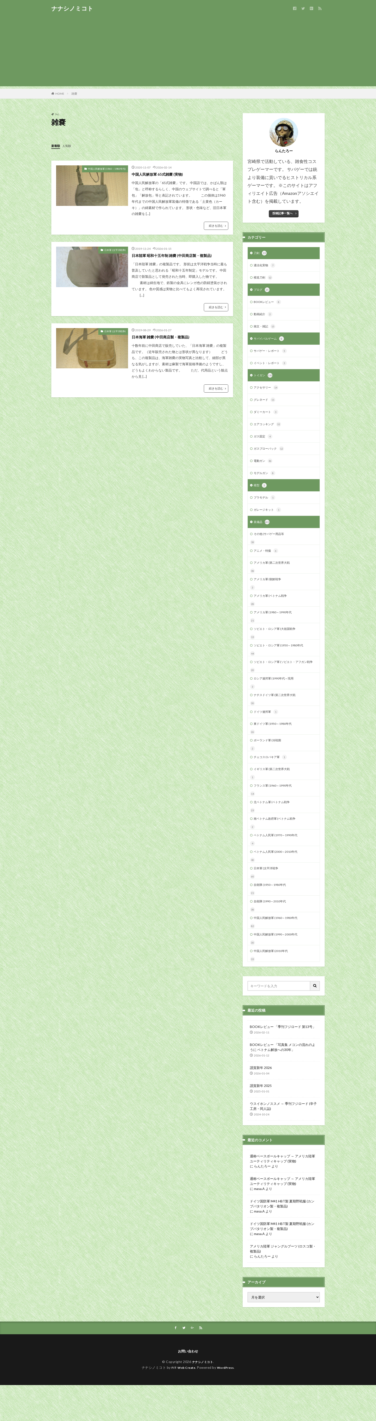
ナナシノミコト (72, 8)
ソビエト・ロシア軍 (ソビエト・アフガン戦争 (283, 681)
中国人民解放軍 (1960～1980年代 (279, 951)
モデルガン (266, 482)
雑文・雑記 (266, 329)
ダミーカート (267, 418)
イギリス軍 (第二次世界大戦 (275, 796)
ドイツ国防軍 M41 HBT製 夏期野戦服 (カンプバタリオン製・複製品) (282, 1238)
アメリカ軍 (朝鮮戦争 (270, 593)
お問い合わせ (188, 1386)
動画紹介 (264, 317)
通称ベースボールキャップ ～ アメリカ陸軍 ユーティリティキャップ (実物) (282, 1193)
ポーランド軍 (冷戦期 (270, 766)
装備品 (262, 533)
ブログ (262, 291)
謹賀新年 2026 (261, 1102)
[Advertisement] (188, 52)
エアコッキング (269, 431)
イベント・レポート (272, 367)
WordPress (227, 1403)
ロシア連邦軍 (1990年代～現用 (277, 701)
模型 (261, 495)
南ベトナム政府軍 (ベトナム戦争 (278, 847)
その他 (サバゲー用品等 (271, 545)
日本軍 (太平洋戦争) (115, 249)
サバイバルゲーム (271, 342)
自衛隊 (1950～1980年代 (272, 916)
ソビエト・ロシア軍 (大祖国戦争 (278, 644)
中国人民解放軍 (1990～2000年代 (279, 968)
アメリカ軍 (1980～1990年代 (276, 627)
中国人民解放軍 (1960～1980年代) (107, 168)
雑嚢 (74, 93)
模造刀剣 (264, 279)
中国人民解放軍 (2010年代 (273, 985)
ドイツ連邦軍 (267, 736)
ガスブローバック (271, 456)
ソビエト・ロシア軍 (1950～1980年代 (282, 662)
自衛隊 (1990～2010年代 (272, 934)
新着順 (56, 146)
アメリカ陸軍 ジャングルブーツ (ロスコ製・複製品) (283, 1283)
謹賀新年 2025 (261, 1120)
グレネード (266, 406)
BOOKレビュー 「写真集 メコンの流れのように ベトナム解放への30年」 (282, 1081)
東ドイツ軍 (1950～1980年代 (276, 748)
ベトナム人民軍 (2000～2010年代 (279, 882)
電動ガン (264, 469)
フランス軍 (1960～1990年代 (276, 813)
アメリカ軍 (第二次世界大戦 (275, 575)
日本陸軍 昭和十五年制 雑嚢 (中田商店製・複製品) (179, 255)
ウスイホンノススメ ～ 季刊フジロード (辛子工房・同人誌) (283, 1140)
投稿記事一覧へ (282, 213)
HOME (59, 93)
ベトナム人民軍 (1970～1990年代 (279, 865)
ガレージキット (269, 520)
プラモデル (266, 507)
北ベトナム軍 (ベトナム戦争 (275, 830)
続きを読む (216, 225)
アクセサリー (267, 393)
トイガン (264, 380)
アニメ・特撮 (267, 563)
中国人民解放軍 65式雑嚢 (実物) (162, 173)
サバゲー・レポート (272, 355)
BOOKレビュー (269, 304)
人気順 (69, 146)
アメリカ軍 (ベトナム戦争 (273, 610)
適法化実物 (266, 266)
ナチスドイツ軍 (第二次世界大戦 (278, 718)
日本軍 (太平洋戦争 (268, 899)
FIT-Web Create (182, 1403)
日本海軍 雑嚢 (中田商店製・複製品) (166, 336)
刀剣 (261, 253)
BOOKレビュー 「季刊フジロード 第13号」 (283, 1061)
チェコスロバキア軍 (272, 783)
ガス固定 (264, 444)
